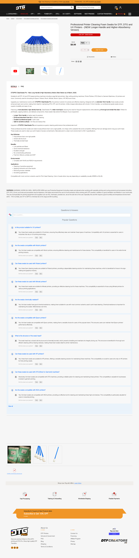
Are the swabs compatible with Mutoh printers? (30, 245)
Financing (74, 536)
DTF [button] (32, 14)
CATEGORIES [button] (11, 14)
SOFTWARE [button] (77, 14)
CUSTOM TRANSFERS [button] (104, 14)
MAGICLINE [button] (24, 14)
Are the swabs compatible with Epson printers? (30, 318)
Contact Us (74, 533)
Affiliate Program (75, 538)
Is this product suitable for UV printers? (28, 227)
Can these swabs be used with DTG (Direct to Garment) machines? (37, 372)
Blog (42, 541)
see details (66, 1)
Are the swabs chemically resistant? (26, 299)
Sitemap (73, 544)
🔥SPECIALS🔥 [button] (121, 14)
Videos (114, 56)
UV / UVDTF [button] (66, 14)
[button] (36, 238)
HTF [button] (38, 14)
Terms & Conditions (47, 546)
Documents (91, 56)
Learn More (77, 483)
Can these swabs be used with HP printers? (29, 354)
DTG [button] (57, 14)
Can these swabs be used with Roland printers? (31, 263)
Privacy (73, 541)
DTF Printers (44, 533)
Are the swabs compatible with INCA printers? (30, 390)
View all (10, 406)
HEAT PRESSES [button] (89, 14)
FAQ (22, 86)
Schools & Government (48, 536)
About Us (44, 528)
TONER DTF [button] (48, 14)
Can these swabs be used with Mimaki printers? (31, 281)
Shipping (43, 544)
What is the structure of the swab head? (28, 336)
